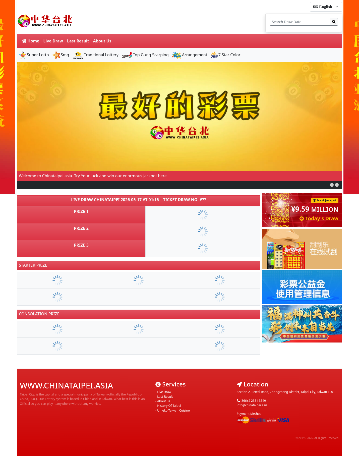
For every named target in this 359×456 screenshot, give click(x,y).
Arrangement (189, 55)
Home (30, 41)
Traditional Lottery (95, 55)
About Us (102, 41)
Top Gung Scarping (145, 55)
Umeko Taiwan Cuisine (173, 410)
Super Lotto (34, 55)
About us (163, 401)
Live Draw (53, 41)
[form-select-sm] (326, 7)
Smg (60, 55)
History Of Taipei (169, 406)
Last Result (78, 41)
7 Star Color (225, 55)
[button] (332, 185)
